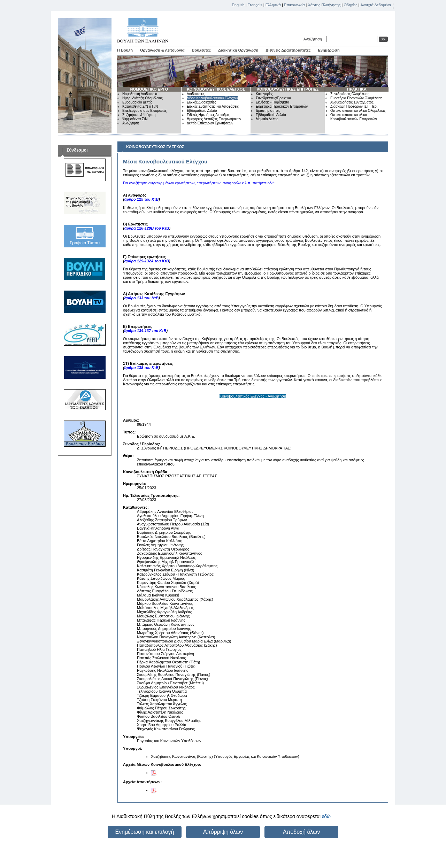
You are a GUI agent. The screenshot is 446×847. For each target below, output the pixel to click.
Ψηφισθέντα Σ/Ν (134, 119)
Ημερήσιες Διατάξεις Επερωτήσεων (214, 119)
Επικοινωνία (294, 5)
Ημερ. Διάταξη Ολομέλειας (142, 98)
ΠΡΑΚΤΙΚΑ (357, 89)
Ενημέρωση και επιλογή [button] (144, 832)
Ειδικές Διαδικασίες (201, 102)
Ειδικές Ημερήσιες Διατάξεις (208, 115)
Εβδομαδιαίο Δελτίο (137, 102)
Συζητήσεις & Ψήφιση (138, 115)
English (238, 5)
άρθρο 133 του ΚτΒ (141, 298)
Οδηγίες (350, 5)
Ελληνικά (273, 5)
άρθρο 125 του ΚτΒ (141, 199)
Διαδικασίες (196, 94)
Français (255, 5)
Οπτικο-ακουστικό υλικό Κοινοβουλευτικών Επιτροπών (353, 117)
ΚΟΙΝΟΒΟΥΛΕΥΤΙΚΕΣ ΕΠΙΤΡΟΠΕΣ (288, 89)
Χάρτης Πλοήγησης (324, 5)
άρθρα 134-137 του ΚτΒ (145, 331)
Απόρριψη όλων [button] (223, 832)
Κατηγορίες (264, 94)
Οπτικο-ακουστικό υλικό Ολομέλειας (357, 111)
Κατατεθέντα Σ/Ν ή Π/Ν (140, 106)
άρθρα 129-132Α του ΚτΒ (146, 261)
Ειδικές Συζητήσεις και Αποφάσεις (213, 106)
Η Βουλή (125, 50)
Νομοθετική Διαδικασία (139, 94)
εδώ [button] (326, 816)
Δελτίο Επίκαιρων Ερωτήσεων (210, 123)
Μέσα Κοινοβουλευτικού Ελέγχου (212, 98)
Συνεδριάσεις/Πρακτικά (273, 98)
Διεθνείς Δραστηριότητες (288, 50)
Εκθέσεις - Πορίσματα (272, 102)
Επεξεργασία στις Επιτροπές (144, 111)
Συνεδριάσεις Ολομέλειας (349, 94)
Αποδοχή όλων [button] (301, 832)
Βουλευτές (201, 50)
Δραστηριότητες (268, 111)
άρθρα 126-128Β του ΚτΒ (146, 228)
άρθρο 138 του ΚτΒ (141, 367)
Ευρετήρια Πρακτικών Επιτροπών (282, 106)
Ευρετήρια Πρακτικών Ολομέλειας (356, 98)
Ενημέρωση (329, 50)
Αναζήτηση (313, 39)
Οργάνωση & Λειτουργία (162, 50)
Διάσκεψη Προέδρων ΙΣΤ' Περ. (353, 106)
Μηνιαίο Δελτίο (267, 119)
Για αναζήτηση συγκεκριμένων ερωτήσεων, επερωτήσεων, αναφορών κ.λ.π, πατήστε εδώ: (199, 183)
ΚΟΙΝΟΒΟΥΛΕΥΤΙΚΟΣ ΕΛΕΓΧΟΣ (216, 89)
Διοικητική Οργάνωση (238, 50)
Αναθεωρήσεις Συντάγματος (352, 102)
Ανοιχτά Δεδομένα (375, 5)
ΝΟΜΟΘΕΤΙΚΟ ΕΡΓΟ (149, 89)
